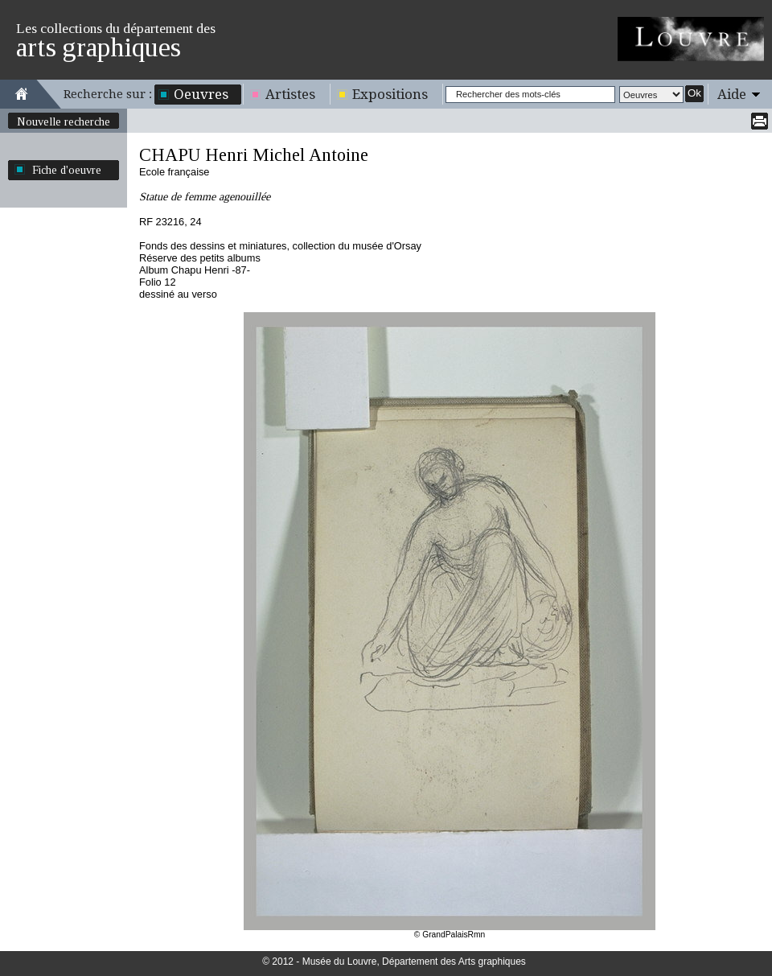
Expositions (390, 94)
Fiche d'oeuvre (66, 169)
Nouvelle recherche (63, 121)
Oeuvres (201, 94)
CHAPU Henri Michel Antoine (253, 155)
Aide (731, 94)
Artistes (290, 94)
